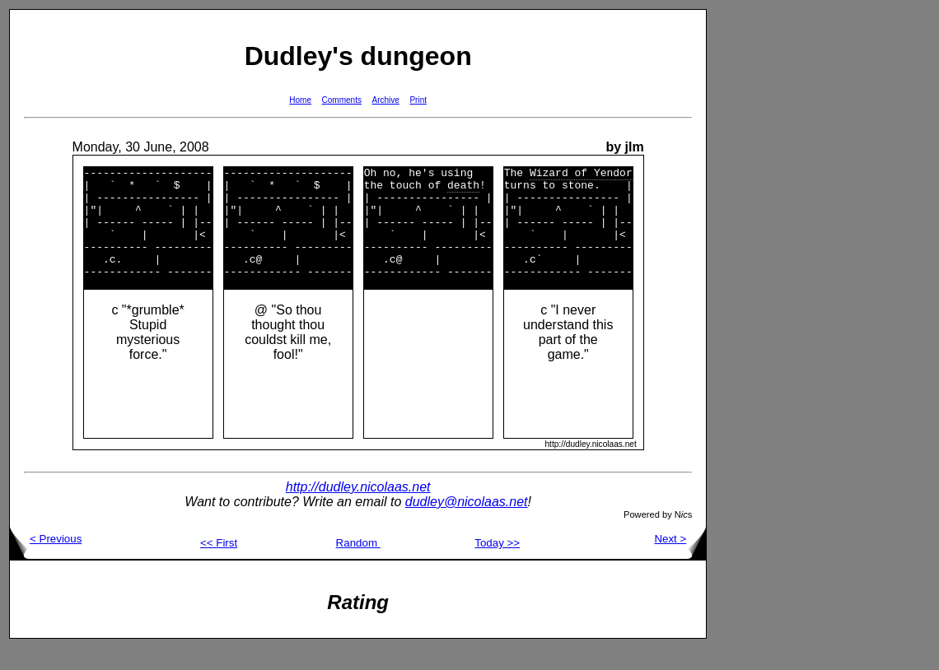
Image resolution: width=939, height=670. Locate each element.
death (463, 189)
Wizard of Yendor (581, 174)
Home (300, 100)
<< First (218, 565)
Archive (385, 100)
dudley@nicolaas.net (466, 524)
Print (418, 100)
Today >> (497, 565)
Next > (680, 561)
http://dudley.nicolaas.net (358, 509)
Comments (342, 100)
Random (358, 565)
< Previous (46, 561)
